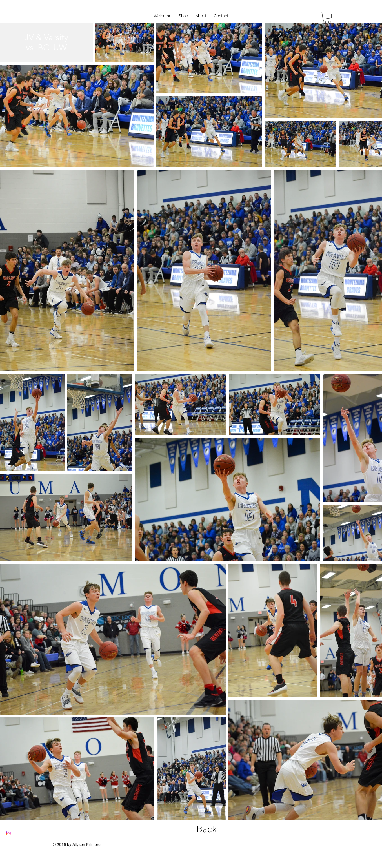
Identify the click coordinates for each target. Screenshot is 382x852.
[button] (327, 17)
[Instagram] (8, 833)
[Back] (206, 830)
